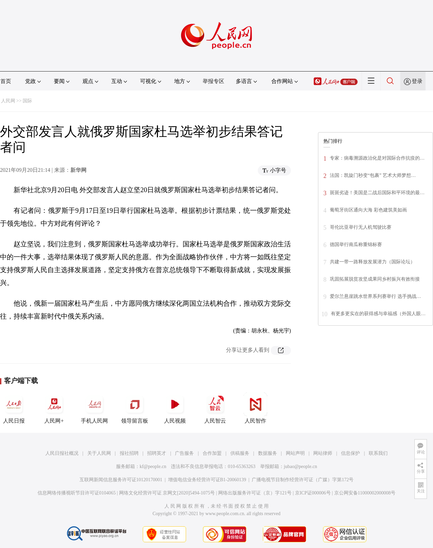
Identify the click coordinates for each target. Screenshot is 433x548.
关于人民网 (99, 453)
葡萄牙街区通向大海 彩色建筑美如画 (368, 209)
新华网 (78, 170)
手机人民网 (94, 408)
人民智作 (255, 408)
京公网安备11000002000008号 (364, 492)
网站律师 (322, 453)
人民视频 (175, 408)
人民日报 (14, 408)
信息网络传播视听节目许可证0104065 (77, 492)
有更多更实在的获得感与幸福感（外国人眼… (378, 313)
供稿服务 (239, 453)
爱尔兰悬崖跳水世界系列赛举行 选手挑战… (375, 296)
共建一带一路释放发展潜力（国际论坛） (372, 261)
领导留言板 (134, 408)
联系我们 (378, 453)
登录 (417, 81)
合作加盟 (212, 453)
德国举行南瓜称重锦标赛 (356, 244)
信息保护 (350, 453)
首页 (5, 81)
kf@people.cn (153, 466)
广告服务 (184, 453)
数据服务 (267, 453)
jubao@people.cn (300, 466)
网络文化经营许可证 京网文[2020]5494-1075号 (167, 492)
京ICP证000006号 (313, 492)
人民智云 (215, 408)
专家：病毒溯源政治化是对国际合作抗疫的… (377, 158)
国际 (27, 100)
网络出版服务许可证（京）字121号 (255, 492)
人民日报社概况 (61, 453)
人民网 (8, 100)
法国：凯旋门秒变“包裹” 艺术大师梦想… (373, 175)
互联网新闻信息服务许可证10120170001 (120, 479)
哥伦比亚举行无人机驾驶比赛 (360, 227)
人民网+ (54, 408)
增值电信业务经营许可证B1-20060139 (207, 479)
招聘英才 (156, 453)
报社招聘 (129, 453)
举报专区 (213, 81)
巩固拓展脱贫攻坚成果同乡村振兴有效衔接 (375, 279)
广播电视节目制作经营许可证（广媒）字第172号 (303, 479)
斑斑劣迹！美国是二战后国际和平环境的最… (377, 192)
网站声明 (295, 453)
